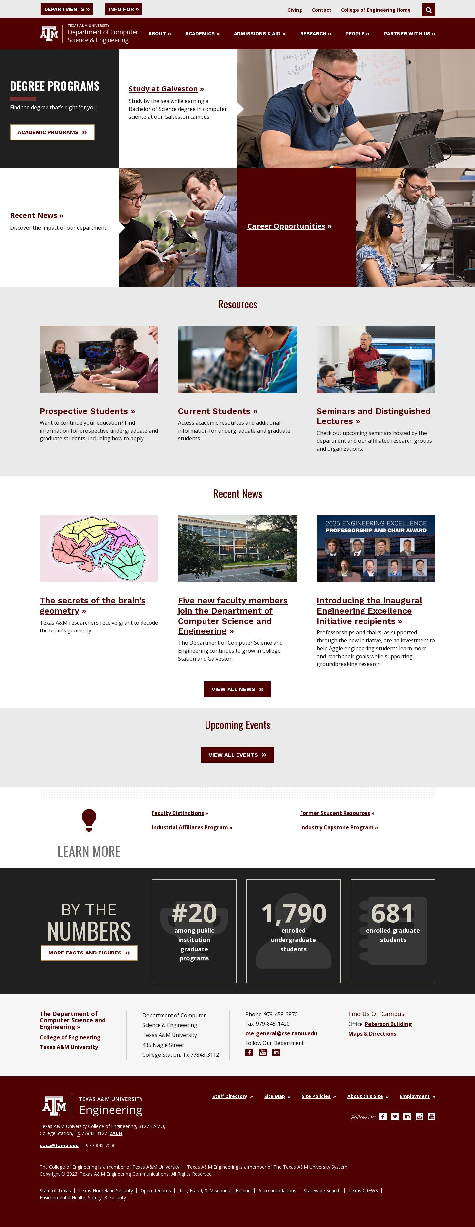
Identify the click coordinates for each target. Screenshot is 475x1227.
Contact (321, 10)
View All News (238, 689)
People (357, 34)
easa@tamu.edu (59, 1145)
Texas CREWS (363, 1190)
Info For (125, 9)
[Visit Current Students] (237, 359)
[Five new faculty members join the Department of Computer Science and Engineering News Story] (237, 548)
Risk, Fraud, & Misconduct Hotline (214, 1190)
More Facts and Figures (89, 953)
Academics (202, 34)
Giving (294, 10)
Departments (67, 9)
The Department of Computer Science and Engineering (73, 1020)
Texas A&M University (69, 1046)
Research (315, 34)
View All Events (237, 755)
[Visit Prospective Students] (99, 359)
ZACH (116, 1133)
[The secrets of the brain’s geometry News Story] (99, 548)
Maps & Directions (372, 1033)
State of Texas (55, 1190)
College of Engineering (70, 1037)
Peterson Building (388, 1024)
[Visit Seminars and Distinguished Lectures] (376, 359)
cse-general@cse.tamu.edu (281, 1033)
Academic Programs (52, 132)
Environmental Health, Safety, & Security (83, 1197)
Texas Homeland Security (106, 1190)
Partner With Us (409, 34)
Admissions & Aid (260, 34)
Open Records (156, 1190)
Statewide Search (322, 1190)
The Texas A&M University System (310, 1166)
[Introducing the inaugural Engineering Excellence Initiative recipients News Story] (376, 548)
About (159, 34)
